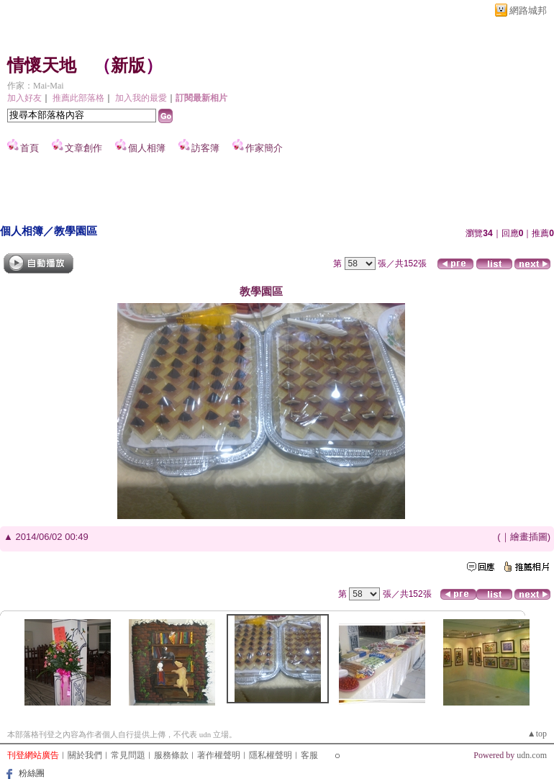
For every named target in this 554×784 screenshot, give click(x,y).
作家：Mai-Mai (35, 86)
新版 (128, 65)
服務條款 (171, 755)
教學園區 (75, 231)
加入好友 (24, 98)
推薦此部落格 (78, 98)
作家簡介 (264, 148)
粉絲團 (32, 773)
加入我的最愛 (141, 98)
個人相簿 (146, 148)
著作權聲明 (218, 755)
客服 (309, 755)
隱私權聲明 (270, 755)
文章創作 (83, 148)
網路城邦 (528, 10)
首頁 (29, 148)
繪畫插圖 (529, 536)
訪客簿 (205, 148)
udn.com (532, 755)
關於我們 (85, 755)
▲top (537, 734)
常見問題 (128, 755)
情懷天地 (41, 65)
